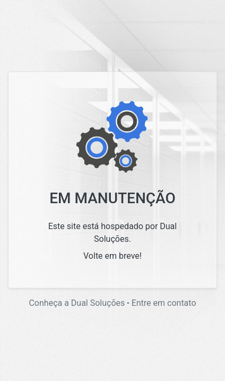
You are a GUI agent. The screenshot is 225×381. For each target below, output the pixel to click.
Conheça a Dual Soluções (77, 303)
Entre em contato (164, 303)
